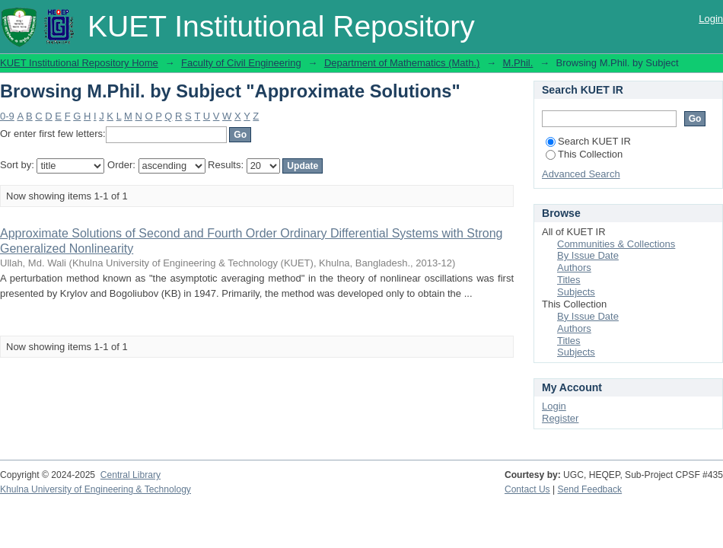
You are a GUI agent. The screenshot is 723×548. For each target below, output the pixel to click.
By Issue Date (588, 255)
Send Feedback (590, 489)
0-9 (7, 116)
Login (711, 18)
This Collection (584, 154)
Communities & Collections (616, 244)
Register (560, 418)
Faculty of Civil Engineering (241, 62)
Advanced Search (581, 174)
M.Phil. (518, 62)
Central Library (130, 475)
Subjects (576, 292)
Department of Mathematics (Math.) (401, 62)
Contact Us (527, 489)
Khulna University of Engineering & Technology (95, 489)
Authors (574, 267)
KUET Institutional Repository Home (79, 62)
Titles (569, 279)
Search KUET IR (588, 141)
